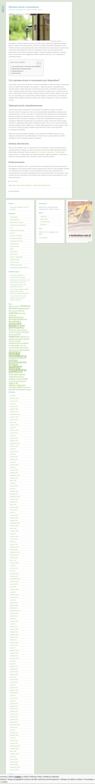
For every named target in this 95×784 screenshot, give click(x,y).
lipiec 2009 (13, 751)
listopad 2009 (14, 743)
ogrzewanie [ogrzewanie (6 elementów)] (24, 350)
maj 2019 (13, 565)
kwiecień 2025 (14, 430)
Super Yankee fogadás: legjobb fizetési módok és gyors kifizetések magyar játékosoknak (19, 291)
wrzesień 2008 (14, 769)
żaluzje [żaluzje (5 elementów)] (28, 390)
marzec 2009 (14, 759)
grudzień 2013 (14, 690)
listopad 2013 (14, 692)
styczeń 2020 (14, 544)
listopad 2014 (14, 669)
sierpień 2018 (14, 584)
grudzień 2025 (14, 409)
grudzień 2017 (14, 605)
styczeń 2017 (14, 626)
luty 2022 (12, 488)
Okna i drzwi (13, 254)
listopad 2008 (14, 764)
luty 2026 (12, 403)
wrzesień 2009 (14, 748)
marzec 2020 (14, 539)
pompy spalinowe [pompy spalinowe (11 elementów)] (15, 365)
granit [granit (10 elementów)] (12, 327)
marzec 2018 (14, 597)
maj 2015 (13, 661)
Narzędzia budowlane (16, 241)
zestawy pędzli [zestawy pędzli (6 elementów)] (15, 387)
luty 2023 (12, 467)
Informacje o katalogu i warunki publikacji (19, 208)
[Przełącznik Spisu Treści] (37, 63)
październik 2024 (15, 443)
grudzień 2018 (14, 573)
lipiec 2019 (13, 560)
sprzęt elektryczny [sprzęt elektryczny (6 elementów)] (16, 378)
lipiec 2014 (13, 677)
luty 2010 (12, 738)
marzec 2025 (14, 433)
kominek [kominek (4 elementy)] (11, 334)
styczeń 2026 (14, 406)
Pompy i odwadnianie (16, 257)
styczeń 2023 (14, 470)
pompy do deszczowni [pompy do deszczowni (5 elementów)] (17, 358)
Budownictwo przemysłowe (18, 225)
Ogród (12, 249)
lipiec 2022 (13, 480)
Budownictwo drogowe (16, 222)
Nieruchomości (14, 243)
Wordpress (43, 224)
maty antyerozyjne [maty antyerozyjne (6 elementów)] (15, 342)
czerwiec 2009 (14, 754)
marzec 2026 (14, 401)
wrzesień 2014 (14, 671)
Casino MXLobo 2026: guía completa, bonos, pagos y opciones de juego (18, 298)
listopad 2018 (14, 576)
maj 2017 (13, 624)
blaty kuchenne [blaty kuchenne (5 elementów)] (15, 306)
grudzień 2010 (14, 735)
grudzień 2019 (14, 547)
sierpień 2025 (14, 419)
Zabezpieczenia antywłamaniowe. (21, 68)
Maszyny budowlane (16, 235)
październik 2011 (15, 724)
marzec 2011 (14, 727)
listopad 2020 (14, 520)
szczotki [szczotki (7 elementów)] (23, 379)
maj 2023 (13, 462)
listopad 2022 (14, 472)
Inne (11, 227)
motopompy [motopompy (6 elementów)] (14, 345)
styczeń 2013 (14, 703)
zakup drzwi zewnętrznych (41, 185)
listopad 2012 (14, 706)
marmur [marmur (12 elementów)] (14, 336)
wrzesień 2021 (14, 499)
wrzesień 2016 (14, 634)
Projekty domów (14, 259)
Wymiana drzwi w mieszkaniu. (24, 7)
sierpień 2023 (14, 459)
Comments (45, 221)
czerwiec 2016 (14, 642)
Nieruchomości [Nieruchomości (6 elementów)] (21, 348)
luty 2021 (12, 512)
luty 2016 (12, 647)
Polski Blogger (43, 237)
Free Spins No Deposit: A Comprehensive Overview (17, 276)
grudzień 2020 (14, 517)
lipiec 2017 (13, 618)
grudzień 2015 (14, 650)
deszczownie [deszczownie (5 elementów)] (14, 311)
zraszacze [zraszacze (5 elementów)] (27, 387)
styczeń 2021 (14, 515)
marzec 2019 (14, 568)
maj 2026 (13, 395)
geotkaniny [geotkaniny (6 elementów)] (22, 319)
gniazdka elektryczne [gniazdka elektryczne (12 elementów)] (17, 324)
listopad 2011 (14, 722)
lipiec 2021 (13, 504)
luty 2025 (12, 435)
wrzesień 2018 (14, 581)
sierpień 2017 (14, 616)
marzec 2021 (14, 509)
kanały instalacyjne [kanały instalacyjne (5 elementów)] (21, 332)
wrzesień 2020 (14, 525)
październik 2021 (15, 496)
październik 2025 (15, 414)
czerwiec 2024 (14, 446)
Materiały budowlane (16, 238)
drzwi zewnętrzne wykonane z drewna (47, 152)
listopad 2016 (14, 632)
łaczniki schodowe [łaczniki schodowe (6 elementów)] (17, 389)
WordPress (45, 232)
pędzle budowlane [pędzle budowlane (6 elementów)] (16, 373)
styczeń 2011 (14, 732)
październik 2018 (15, 579)
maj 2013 (13, 695)
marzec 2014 (14, 682)
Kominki (12, 233)
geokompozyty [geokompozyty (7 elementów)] (16, 317)
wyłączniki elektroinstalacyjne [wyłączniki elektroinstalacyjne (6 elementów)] (17, 384)
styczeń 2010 (14, 740)
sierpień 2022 (14, 478)
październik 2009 (15, 746)
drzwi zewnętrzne (26, 185)
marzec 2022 (14, 486)
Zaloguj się (43, 216)
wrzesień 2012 (14, 708)
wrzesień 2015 (14, 653)
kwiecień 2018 (14, 594)
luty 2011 (12, 730)
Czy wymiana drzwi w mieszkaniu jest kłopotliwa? (26, 66)
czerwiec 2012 (14, 714)
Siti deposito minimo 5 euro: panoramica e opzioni (18, 285)
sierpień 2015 (14, 655)
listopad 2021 (14, 494)
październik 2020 (15, 523)
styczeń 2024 (14, 456)
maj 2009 (13, 756)
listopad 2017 (14, 608)
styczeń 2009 (14, 762)
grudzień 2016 (14, 629)
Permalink (14, 181)
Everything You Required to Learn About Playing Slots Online (20, 281)
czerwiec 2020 (14, 531)
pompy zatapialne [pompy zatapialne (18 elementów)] (18, 369)
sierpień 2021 (14, 502)
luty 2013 (12, 701)
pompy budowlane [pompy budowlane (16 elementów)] (18, 355)
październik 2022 (15, 475)
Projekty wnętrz (14, 262)
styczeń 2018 (14, 602)
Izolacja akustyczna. (17, 71)
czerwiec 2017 (14, 621)
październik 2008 (15, 767)
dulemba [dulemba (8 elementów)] (13, 313)
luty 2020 (12, 541)
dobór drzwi (16, 185)
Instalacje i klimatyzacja (17, 230)
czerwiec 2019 (14, 563)
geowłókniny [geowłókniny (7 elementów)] (15, 321)
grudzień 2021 (14, 491)
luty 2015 (12, 663)
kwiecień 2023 (14, 464)
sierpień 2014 (14, 674)
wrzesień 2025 (14, 417)
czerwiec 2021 (14, 507)
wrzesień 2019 (14, 555)
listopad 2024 (14, 440)
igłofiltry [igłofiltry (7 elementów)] (20, 327)
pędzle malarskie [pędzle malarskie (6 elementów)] (17, 375)
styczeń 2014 (14, 687)
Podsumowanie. (16, 73)
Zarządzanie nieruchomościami (19, 267)
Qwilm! (57, 232)
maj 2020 (13, 533)
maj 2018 (13, 592)
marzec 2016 (14, 645)
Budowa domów (37, 9)
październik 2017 (15, 610)
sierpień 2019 (14, 557)
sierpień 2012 (14, 711)
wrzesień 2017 (14, 613)
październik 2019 (15, 552)
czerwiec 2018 (14, 589)
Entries (44, 219)
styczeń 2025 (14, 438)
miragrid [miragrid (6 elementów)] (24, 343)
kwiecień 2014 (14, 679)
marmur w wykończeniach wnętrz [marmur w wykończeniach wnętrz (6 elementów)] (19, 338)
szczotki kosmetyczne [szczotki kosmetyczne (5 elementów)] (17, 381)
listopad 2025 (14, 411)
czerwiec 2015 (14, 658)
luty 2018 (12, 600)
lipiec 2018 (13, 586)
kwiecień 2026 (14, 398)
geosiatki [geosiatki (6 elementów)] (13, 319)
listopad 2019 (14, 549)
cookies (18, 777)
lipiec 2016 (13, 639)
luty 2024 (12, 454)
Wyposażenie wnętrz (16, 265)
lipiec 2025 (13, 422)
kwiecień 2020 (14, 536)
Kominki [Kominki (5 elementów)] (17, 334)
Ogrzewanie (13, 251)
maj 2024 (13, 449)
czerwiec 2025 (14, 425)
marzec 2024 (14, 451)
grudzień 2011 (14, 719)
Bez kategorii (14, 217)
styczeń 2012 (14, 716)
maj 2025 (13, 427)
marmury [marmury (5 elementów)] (12, 341)
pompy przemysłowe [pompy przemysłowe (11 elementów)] (18, 361)
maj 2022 (13, 483)
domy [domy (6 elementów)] (21, 311)
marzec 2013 (14, 698)
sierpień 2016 (14, 637)
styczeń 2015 (14, 666)
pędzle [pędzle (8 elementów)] (12, 372)
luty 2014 (12, 685)
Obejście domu (14, 246)
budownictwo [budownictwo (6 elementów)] (23, 308)
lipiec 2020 (13, 528)
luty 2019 (12, 570)
